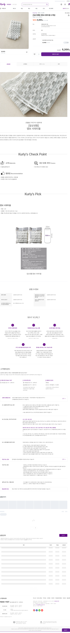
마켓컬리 (9, 4)
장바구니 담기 (55, 54)
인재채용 (48, 598)
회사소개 (34, 598)
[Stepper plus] (67, 43)
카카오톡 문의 (4, 606)
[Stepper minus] (64, 43)
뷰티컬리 (15, 4)
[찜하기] (26, 52)
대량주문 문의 (4, 613)
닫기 (63, 398)
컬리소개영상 (39, 598)
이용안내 (64, 598)
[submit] (47, 4)
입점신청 (68, 598)
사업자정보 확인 (56, 601)
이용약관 (52, 598)
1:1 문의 (25, 539)
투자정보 (44, 598)
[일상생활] (43, 12)
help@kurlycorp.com (8, 616)
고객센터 (68, 1)
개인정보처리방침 (58, 598)
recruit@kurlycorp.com (40, 604)
